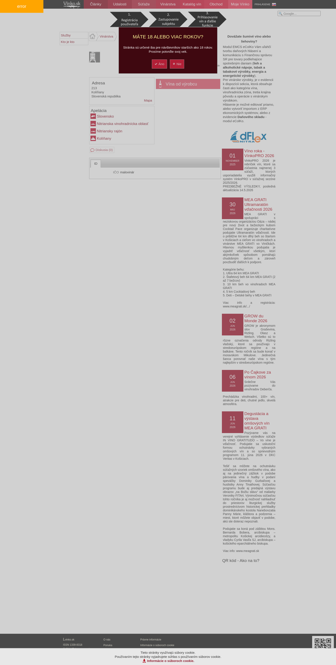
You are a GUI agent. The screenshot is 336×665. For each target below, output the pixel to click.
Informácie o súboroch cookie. (170, 661)
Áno (159, 64)
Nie (177, 64)
